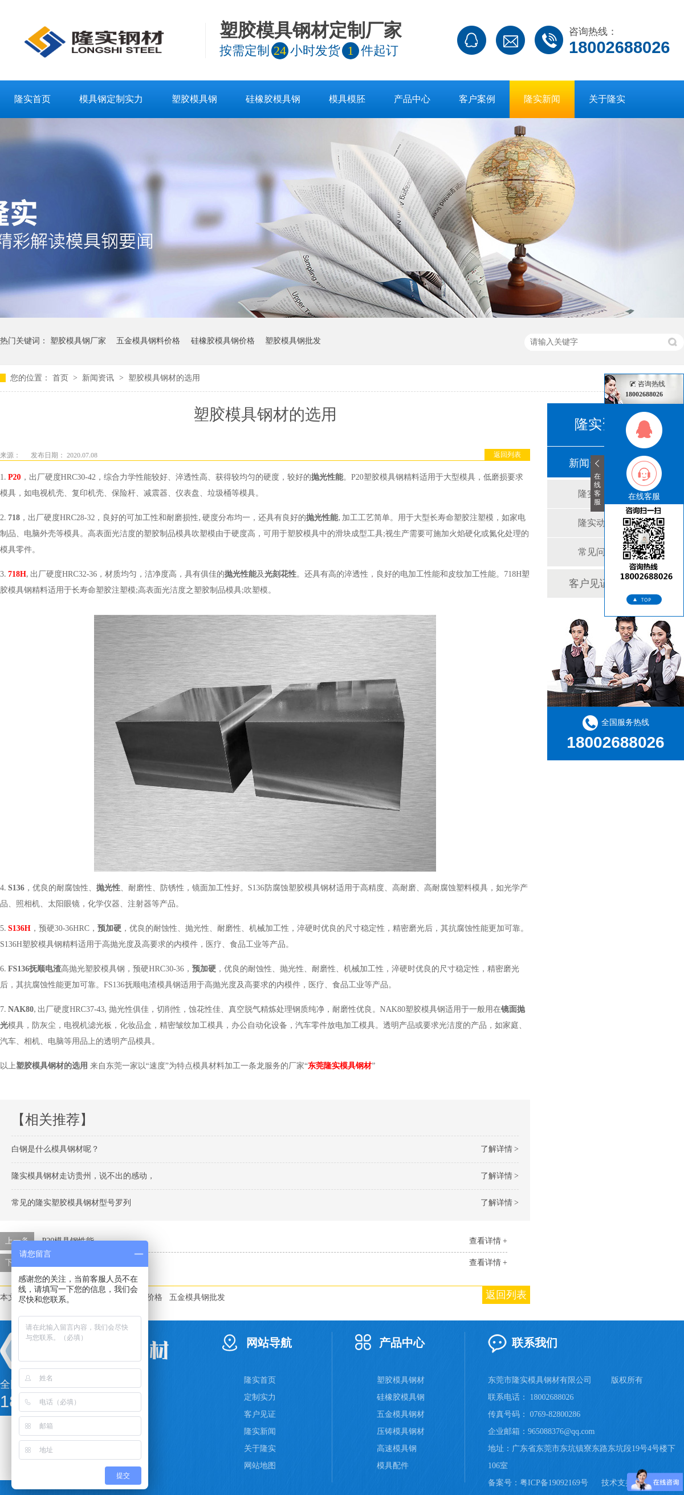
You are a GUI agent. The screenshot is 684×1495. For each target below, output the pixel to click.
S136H (18, 928)
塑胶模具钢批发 (293, 341)
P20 (14, 477)
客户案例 (477, 99)
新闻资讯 (99, 378)
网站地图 (260, 1465)
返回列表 (507, 455)
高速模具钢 (397, 1448)
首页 (61, 378)
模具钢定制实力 (111, 99)
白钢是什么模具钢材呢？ (55, 1149)
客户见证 (260, 1414)
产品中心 (412, 99)
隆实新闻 (542, 99)
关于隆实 (607, 99)
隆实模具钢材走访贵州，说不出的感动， (83, 1176)
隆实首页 (32, 99)
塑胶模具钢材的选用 (164, 378)
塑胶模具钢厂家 (78, 341)
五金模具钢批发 (197, 1297)
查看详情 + (488, 1241)
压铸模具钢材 (401, 1431)
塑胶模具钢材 (401, 1380)
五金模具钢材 (401, 1414)
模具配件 (393, 1465)
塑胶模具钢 (194, 99)
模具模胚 (347, 99)
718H (17, 574)
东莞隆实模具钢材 (340, 1066)
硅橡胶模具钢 (273, 99)
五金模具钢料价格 (148, 341)
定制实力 (260, 1397)
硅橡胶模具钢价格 (223, 341)
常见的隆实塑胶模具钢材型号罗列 (71, 1202)
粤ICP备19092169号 (554, 1482)
